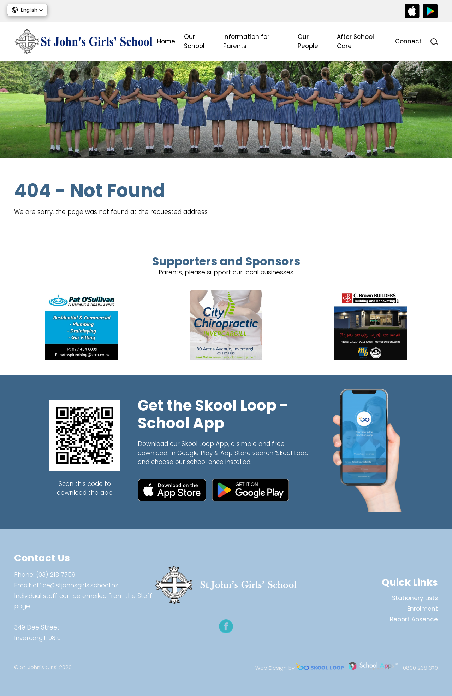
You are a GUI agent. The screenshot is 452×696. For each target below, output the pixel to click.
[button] (27, 10)
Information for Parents (246, 41)
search (434, 41)
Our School (194, 41)
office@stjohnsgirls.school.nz (75, 585)
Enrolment (422, 608)
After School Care (355, 41)
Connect (408, 41)
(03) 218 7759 (55, 574)
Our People (308, 41)
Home (166, 41)
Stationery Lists (415, 598)
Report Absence (414, 619)
